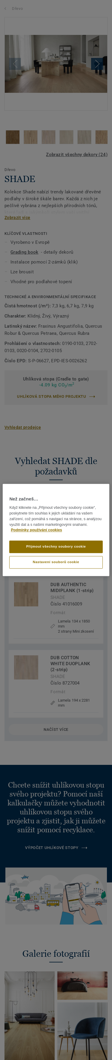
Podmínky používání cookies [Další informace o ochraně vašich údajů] (36, 530)
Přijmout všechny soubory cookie (56, 547)
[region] (56, 530)
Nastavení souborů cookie (56, 562)
